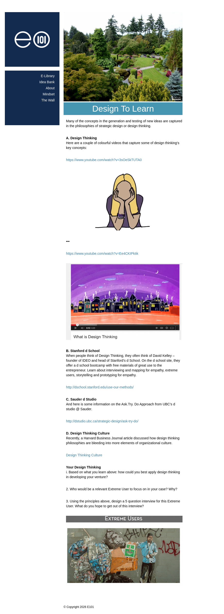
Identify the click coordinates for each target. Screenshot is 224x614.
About (50, 88)
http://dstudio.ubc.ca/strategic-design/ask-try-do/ (102, 421)
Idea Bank (47, 82)
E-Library (48, 76)
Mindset (49, 94)
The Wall (48, 100)
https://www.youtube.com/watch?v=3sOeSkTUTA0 (104, 160)
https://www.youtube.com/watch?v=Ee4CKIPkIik (102, 253)
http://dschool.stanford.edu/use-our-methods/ (100, 387)
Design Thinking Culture (84, 455)
